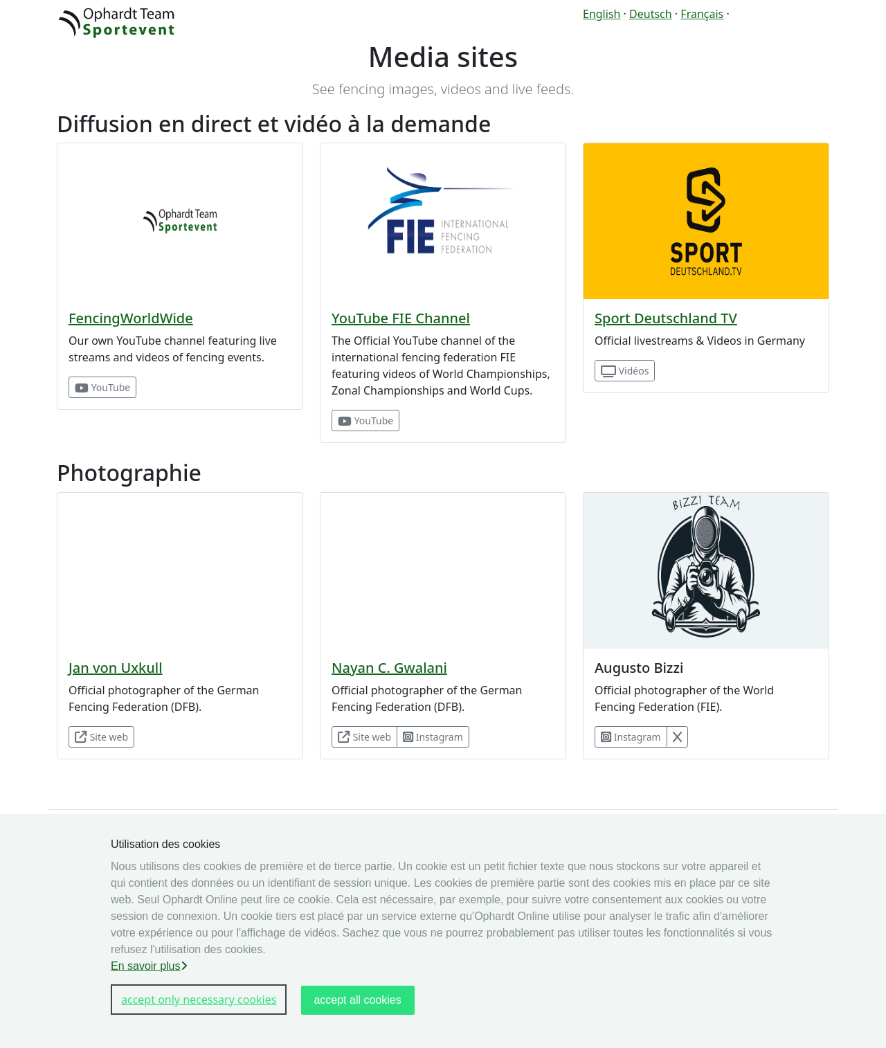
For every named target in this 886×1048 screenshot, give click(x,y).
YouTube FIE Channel (401, 318)
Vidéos (625, 370)
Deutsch (650, 13)
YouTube (102, 387)
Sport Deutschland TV (666, 318)
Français (701, 13)
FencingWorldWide (131, 318)
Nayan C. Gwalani (389, 667)
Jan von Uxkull (116, 667)
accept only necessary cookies (198, 999)
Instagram (433, 736)
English (601, 13)
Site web (101, 736)
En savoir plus (149, 966)
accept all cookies (357, 1000)
